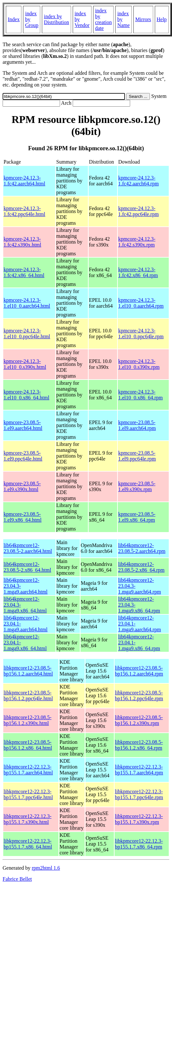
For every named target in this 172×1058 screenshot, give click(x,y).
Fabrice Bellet (17, 879)
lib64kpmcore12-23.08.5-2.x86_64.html (27, 567)
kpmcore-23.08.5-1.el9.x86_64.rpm (136, 517)
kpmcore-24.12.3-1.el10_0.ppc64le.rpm (141, 333)
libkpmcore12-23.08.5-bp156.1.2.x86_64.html (28, 745)
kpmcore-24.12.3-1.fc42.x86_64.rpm (138, 272)
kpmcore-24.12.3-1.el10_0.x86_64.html (26, 394)
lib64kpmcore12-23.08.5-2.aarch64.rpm (142, 548)
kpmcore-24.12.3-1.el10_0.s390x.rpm (139, 364)
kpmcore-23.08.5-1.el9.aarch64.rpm (137, 425)
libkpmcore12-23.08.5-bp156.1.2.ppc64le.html (28, 695)
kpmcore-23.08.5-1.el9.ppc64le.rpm (137, 456)
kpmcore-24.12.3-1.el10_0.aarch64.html (27, 303)
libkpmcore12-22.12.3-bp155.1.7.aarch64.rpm (139, 769)
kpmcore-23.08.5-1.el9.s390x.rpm (136, 486)
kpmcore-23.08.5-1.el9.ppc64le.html (23, 456)
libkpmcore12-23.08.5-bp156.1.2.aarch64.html (28, 670)
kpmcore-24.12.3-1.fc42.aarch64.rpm (138, 180)
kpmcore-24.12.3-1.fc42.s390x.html (22, 242)
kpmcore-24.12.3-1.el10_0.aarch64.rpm (141, 303)
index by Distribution (56, 19)
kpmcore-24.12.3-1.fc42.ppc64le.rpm (138, 211)
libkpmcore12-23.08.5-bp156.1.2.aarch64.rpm (139, 670)
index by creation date (103, 19)
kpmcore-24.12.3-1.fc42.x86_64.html (24, 272)
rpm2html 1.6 (46, 868)
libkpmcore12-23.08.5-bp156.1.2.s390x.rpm (139, 720)
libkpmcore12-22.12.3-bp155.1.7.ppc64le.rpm (139, 794)
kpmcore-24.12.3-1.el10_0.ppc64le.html (27, 333)
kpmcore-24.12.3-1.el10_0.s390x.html (25, 364)
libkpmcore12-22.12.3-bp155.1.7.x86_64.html (28, 844)
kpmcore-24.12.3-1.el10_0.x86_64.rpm (140, 394)
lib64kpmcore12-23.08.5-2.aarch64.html (28, 548)
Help (162, 19)
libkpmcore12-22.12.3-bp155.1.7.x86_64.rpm (139, 844)
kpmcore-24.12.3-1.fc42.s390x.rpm (136, 242)
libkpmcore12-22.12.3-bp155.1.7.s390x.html (28, 819)
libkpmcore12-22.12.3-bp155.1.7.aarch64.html (28, 769)
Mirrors (143, 19)
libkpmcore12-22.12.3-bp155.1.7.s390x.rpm (139, 819)
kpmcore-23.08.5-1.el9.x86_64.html (23, 517)
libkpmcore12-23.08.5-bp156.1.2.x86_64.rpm (139, 745)
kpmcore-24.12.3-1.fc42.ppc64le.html (24, 211)
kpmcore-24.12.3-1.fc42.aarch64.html (24, 180)
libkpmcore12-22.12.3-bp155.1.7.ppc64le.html (28, 794)
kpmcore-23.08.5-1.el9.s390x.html (22, 486)
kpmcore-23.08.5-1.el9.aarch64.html (23, 425)
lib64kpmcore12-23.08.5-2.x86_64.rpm (141, 567)
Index (13, 19)
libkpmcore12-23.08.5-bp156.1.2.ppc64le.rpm (139, 695)
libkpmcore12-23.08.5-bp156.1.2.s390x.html (28, 720)
